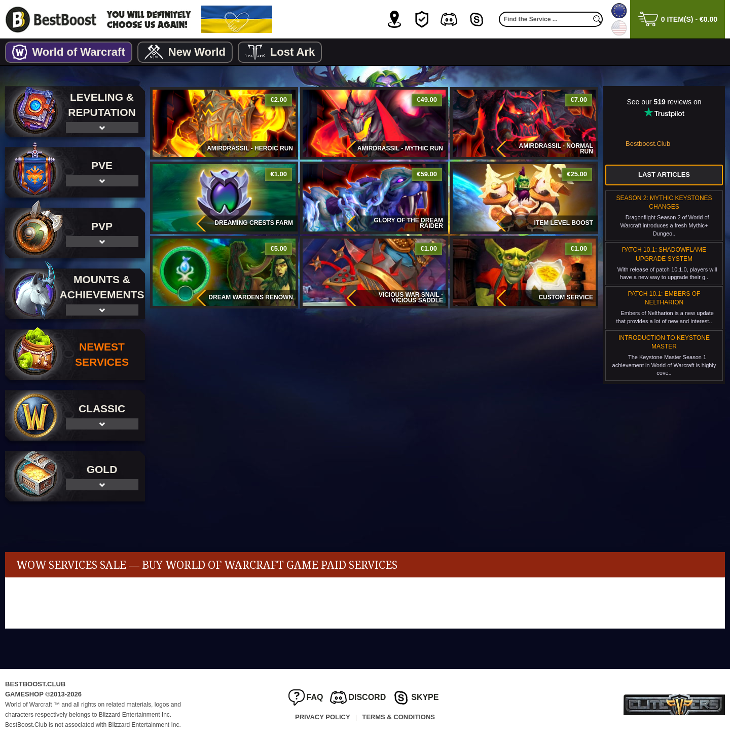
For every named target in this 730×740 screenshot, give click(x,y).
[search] (597, 19)
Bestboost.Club (648, 143)
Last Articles (664, 174)
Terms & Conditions (398, 717)
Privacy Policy (322, 717)
